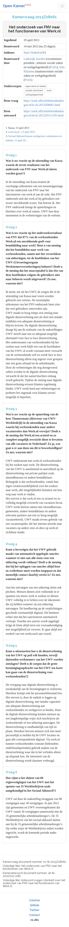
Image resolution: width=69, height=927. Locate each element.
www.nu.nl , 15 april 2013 (21, 132)
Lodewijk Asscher (34, 58)
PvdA (53, 67)
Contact (34, 915)
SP (43, 52)
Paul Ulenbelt (32, 52)
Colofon (34, 900)
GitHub (34, 905)
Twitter (34, 910)
